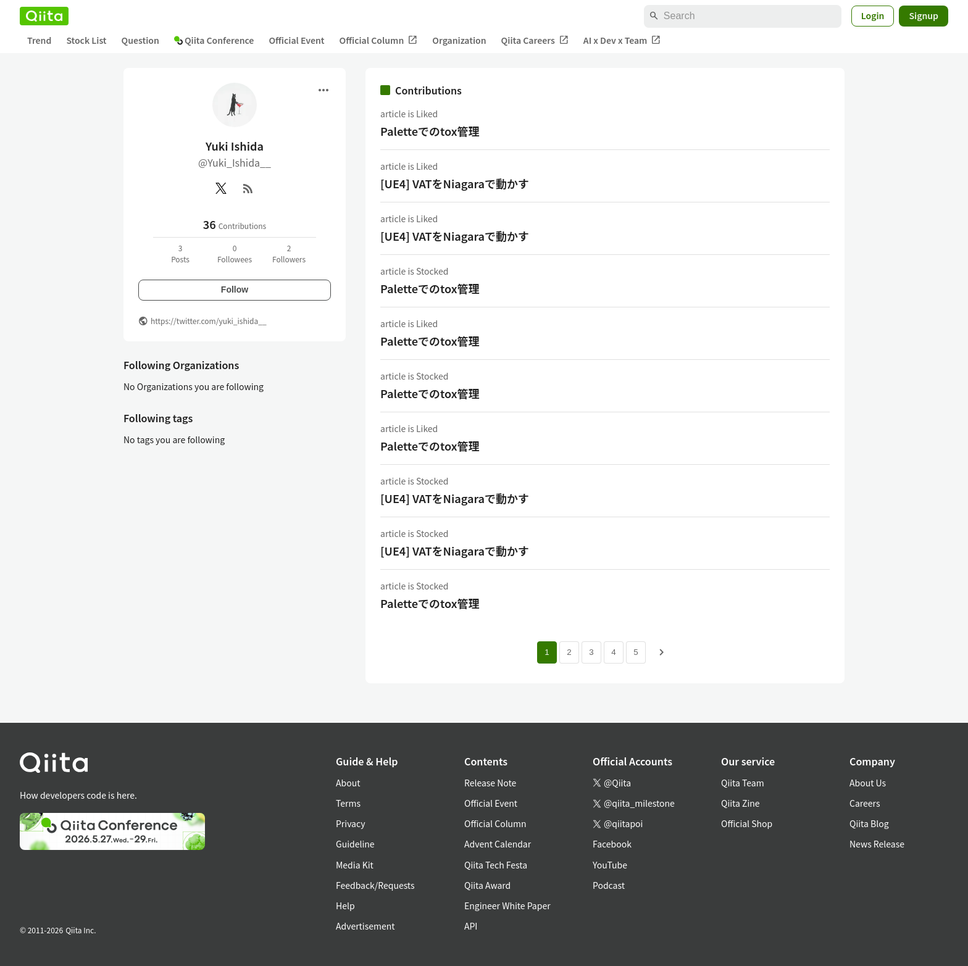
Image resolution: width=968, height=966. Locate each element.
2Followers (289, 253)
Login (873, 15)
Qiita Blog (869, 823)
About (348, 783)
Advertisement (365, 926)
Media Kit (354, 865)
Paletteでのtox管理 (429, 131)
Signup (923, 15)
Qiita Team (742, 783)
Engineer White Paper (507, 905)
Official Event (296, 40)
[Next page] (662, 652)
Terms (348, 803)
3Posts (180, 253)
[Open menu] (323, 90)
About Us (867, 783)
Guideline (355, 844)
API (470, 926)
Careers (864, 803)
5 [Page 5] (635, 652)
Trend (39, 40)
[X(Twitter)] (221, 188)
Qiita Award (487, 885)
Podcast (609, 885)
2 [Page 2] (569, 652)
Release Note (490, 783)
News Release (876, 844)
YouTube (610, 865)
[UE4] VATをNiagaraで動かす (454, 183)
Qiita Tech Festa (495, 865)
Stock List (86, 40)
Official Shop (746, 823)
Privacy (350, 823)
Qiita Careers (535, 40)
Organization (459, 40)
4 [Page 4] (613, 652)
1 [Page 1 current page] (546, 652)
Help (345, 905)
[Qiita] (44, 16)
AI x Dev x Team (622, 40)
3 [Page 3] (591, 652)
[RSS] (248, 188)
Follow (234, 289)
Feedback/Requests (375, 885)
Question (140, 40)
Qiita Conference (214, 40)
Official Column (379, 40)
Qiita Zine (740, 803)
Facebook (612, 844)
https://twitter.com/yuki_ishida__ (209, 320)
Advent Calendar (497, 844)
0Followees (234, 253)
